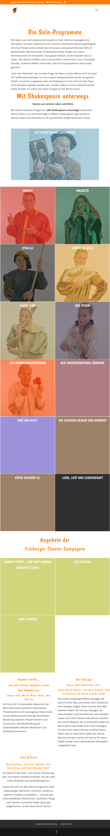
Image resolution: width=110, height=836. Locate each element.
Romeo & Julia (82, 248)
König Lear (27, 305)
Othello (27, 248)
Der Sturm (82, 305)
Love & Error (27, 619)
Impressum (66, 824)
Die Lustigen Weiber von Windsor (82, 420)
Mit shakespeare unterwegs (55, 132)
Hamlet (28, 190)
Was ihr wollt (28, 420)
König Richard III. (27, 478)
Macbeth (82, 190)
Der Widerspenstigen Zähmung (82, 363)
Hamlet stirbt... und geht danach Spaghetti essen (27, 565)
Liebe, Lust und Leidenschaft (82, 478)
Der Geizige (82, 562)
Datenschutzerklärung (46, 824)
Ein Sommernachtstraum (28, 363)
